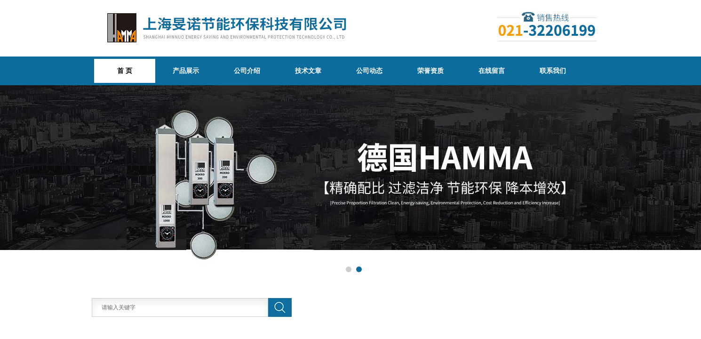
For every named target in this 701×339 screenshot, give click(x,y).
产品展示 (186, 70)
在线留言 (491, 70)
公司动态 (369, 70)
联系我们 (553, 70)
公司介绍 (247, 70)
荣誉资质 (430, 70)
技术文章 (308, 70)
